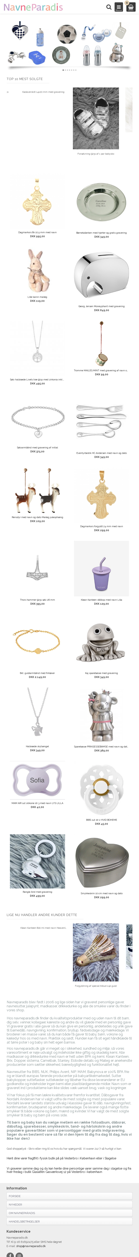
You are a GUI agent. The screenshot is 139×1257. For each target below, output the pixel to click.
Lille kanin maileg (37, 297)
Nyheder (15, 1204)
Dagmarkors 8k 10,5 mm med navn (37, 232)
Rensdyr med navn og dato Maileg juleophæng (37, 517)
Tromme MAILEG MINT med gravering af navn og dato (101, 370)
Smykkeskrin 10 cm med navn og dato (102, 893)
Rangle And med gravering (37, 892)
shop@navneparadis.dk (31, 1246)
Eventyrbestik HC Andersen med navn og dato (101, 453)
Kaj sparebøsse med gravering (101, 673)
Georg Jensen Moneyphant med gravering (102, 306)
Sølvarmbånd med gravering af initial (37, 447)
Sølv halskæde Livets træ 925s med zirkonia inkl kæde (37, 379)
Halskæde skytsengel (37, 746)
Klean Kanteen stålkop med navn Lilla (101, 600)
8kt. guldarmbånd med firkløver (37, 673)
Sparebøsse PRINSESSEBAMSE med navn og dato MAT (101, 746)
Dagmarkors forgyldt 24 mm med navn (101, 526)
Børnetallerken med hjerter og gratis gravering (101, 232)
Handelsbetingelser (24, 1221)
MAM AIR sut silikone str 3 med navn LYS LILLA (37, 803)
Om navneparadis (22, 1213)
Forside (15, 1196)
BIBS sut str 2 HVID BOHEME (101, 820)
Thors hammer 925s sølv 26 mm (37, 600)
